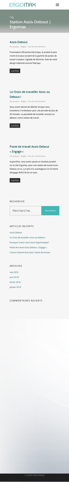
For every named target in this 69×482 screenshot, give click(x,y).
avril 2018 (14, 277)
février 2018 (15, 282)
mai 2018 (14, 272)
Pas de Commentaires (37, 46)
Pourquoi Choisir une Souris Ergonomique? (29, 242)
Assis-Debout (18, 42)
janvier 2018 (15, 287)
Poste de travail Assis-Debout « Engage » (28, 247)
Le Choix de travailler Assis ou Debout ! (27, 237)
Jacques (16, 46)
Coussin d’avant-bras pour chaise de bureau (30, 252)
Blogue (23, 46)
